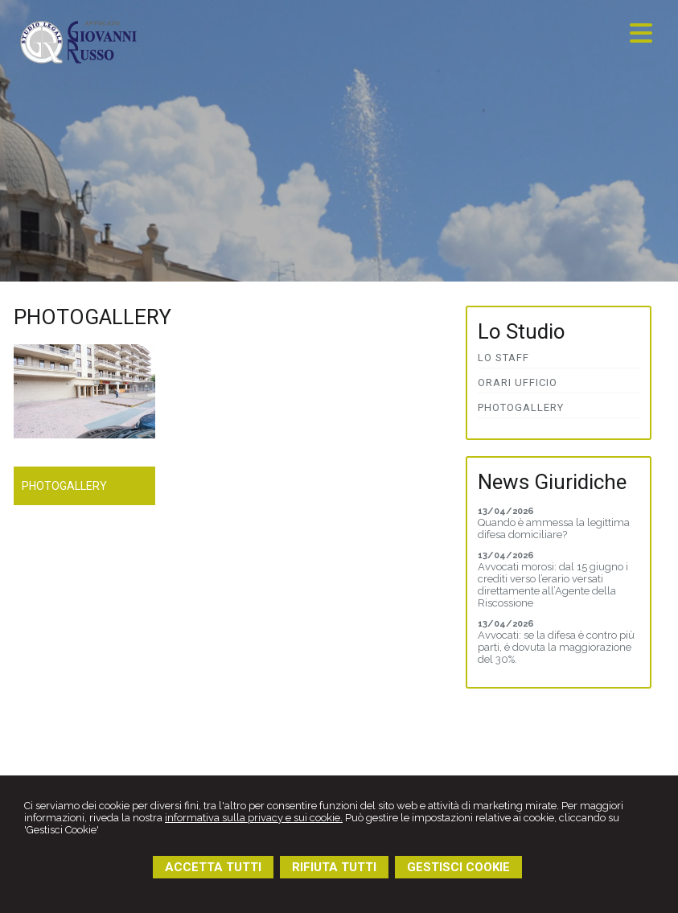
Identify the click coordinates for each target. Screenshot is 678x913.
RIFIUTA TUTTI (334, 867)
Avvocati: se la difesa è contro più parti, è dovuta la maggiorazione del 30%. (556, 647)
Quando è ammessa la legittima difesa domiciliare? (554, 528)
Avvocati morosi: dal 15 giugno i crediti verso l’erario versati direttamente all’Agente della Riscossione (553, 585)
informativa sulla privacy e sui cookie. (254, 818)
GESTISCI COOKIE (458, 867)
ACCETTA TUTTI (213, 867)
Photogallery (64, 485)
